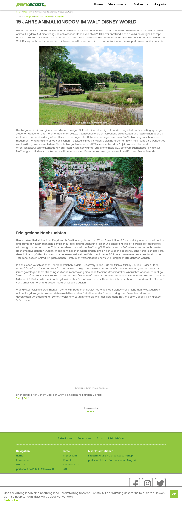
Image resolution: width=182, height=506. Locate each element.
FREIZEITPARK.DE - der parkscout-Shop (110, 455)
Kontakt (68, 460)
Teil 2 (27, 398)
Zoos (100, 438)
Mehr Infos (11, 500)
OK (174, 494)
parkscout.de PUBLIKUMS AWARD (35, 469)
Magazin (159, 4)
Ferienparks (85, 438)
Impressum (70, 455)
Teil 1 (18, 398)
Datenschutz (71, 464)
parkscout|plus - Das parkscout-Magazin (112, 460)
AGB (65, 469)
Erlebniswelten (118, 4)
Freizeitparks (58, 16)
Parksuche (140, 4)
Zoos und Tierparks (43, 16)
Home (98, 4)
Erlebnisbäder (116, 438)
